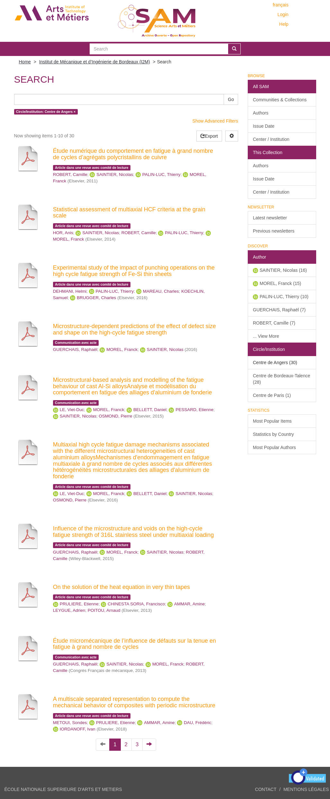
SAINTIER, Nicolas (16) (283, 270)
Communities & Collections (280, 99)
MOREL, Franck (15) (280, 283)
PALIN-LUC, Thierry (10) (284, 296)
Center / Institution (271, 139)
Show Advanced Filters (215, 121)
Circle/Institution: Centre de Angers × (46, 112)
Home (25, 61)
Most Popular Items (272, 421)
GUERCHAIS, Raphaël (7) (279, 309)
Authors (260, 112)
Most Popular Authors (274, 447)
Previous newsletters (273, 231)
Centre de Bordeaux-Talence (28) (281, 379)
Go (231, 99)
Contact (266, 789)
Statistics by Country (273, 434)
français (281, 4)
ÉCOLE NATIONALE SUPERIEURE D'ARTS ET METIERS (63, 789)
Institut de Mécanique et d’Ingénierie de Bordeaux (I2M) (94, 61)
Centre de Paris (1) (272, 395)
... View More (266, 336)
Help (284, 24)
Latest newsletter (270, 217)
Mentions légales (306, 789)
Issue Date (263, 126)
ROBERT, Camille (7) (274, 323)
